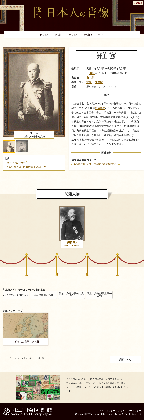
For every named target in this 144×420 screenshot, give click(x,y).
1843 (92, 75)
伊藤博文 (100, 110)
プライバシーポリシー (128, 408)
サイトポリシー (105, 408)
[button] (9, 149)
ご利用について (126, 361)
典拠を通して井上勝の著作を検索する (95, 166)
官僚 (89, 84)
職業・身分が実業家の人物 (99, 296)
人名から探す (27, 360)
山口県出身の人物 (43, 297)
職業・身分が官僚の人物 (71, 296)
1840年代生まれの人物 (16, 297)
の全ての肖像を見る (34, 137)
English (138, 3)
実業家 (99, 84)
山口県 (90, 79)
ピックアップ (114, 35)
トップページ (10, 360)
